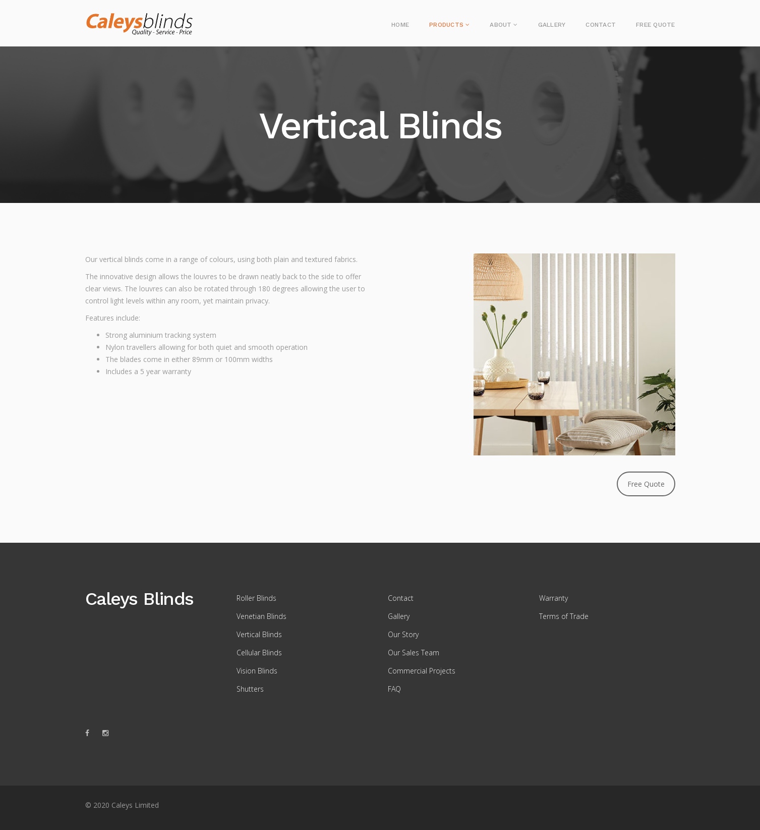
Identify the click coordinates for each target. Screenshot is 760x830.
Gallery (552, 24)
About (500, 24)
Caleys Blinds (139, 598)
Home (400, 24)
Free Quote (655, 24)
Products (446, 24)
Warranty (553, 598)
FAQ (394, 689)
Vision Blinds (257, 671)
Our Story (403, 634)
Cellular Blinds (259, 652)
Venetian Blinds (261, 616)
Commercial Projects (421, 671)
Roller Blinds (256, 598)
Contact (601, 24)
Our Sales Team (413, 652)
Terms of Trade (564, 616)
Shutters (250, 689)
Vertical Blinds (259, 634)
